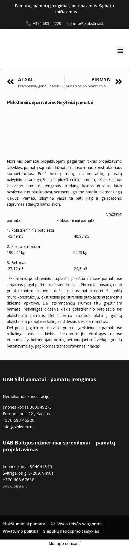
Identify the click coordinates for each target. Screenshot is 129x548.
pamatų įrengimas (73, 379)
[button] (120, 50)
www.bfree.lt (15, 486)
